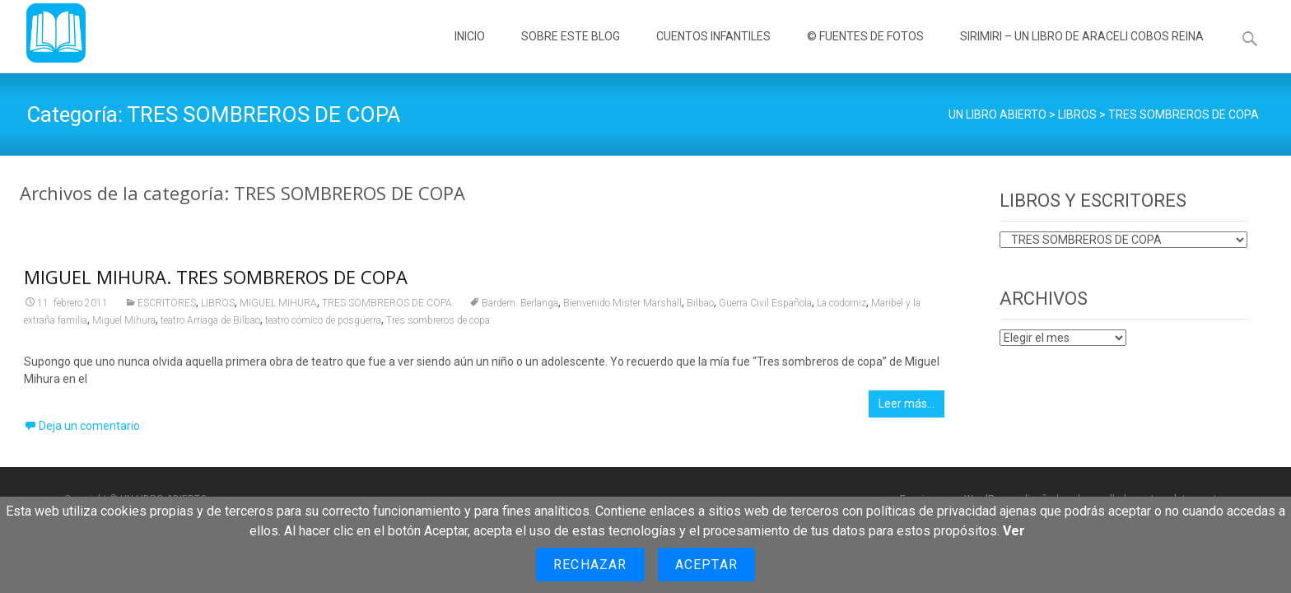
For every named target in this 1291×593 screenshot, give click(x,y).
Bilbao (700, 307)
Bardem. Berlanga (520, 307)
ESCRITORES (166, 307)
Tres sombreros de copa (438, 324)
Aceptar (706, 564)
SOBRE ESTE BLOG (570, 51)
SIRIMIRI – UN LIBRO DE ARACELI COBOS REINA (1082, 51)
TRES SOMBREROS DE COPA (387, 307)
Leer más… (906, 407)
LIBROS (218, 307)
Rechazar (590, 564)
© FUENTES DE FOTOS (865, 51)
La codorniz (841, 307)
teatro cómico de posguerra (323, 324)
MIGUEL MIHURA (278, 307)
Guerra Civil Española (765, 307)
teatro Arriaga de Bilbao (210, 324)
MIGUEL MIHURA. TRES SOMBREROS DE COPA (216, 280)
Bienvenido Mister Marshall (622, 307)
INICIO (469, 51)
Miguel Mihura (124, 324)
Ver (1014, 531)
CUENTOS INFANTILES (713, 51)
